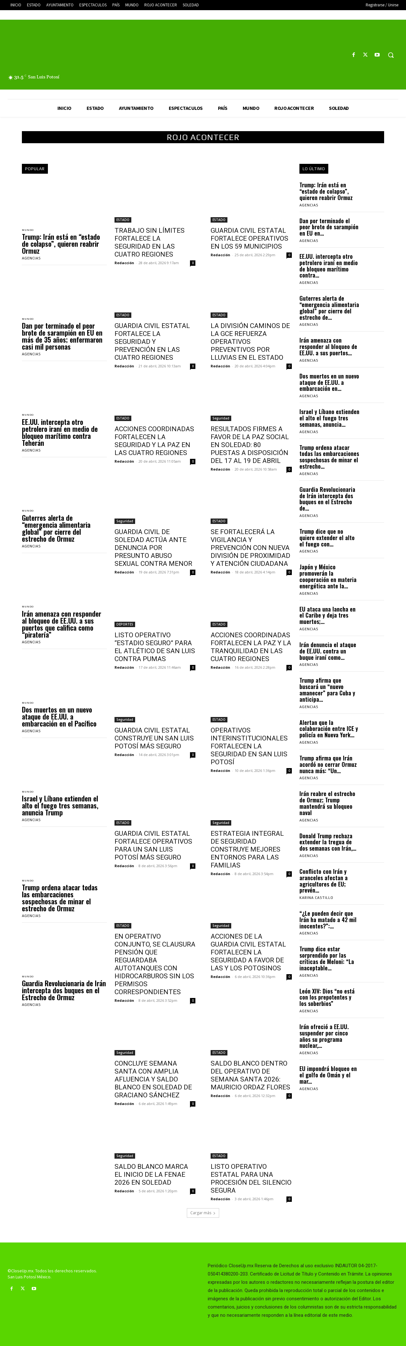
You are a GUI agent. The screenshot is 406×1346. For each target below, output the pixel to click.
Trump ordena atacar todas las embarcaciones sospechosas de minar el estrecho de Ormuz (60, 904)
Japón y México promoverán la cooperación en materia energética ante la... (328, 576)
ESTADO (122, 220)
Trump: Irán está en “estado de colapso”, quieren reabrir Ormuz (61, 244)
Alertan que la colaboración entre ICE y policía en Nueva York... (328, 728)
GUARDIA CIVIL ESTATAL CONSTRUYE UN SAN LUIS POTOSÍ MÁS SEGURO (154, 738)
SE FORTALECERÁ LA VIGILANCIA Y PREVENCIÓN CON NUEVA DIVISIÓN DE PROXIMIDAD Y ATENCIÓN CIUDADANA (250, 547)
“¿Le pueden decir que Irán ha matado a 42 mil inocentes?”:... (328, 919)
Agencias (31, 259)
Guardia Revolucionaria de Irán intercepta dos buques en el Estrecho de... (327, 498)
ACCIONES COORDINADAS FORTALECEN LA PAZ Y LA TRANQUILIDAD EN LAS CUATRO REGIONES (251, 647)
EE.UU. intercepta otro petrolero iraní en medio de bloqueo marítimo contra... (328, 265)
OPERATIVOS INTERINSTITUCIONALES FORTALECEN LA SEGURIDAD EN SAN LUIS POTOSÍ (249, 746)
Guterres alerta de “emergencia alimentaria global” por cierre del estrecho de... (329, 307)
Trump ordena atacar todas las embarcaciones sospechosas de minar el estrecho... (329, 456)
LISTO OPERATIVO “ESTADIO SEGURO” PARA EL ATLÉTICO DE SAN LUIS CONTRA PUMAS (155, 647)
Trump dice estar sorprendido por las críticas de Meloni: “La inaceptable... (326, 958)
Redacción (124, 262)
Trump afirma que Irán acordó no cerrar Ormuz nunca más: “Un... (328, 764)
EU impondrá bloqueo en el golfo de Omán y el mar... (328, 1074)
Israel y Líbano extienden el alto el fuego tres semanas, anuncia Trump (60, 811)
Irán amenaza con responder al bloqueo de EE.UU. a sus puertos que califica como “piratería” (61, 628)
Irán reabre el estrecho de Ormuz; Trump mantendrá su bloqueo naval (327, 802)
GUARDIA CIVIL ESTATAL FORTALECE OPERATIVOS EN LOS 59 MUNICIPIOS (249, 238)
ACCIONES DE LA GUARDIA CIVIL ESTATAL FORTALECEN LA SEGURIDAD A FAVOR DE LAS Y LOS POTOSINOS (248, 952)
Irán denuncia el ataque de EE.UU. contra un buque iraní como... (327, 650)
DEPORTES (124, 624)
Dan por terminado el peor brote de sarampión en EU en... (328, 227)
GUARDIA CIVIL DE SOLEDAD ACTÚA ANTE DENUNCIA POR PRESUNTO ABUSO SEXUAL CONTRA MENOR (153, 547)
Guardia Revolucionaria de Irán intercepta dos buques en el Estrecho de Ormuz (64, 998)
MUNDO (29, 230)
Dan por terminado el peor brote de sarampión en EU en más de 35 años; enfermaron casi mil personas (62, 337)
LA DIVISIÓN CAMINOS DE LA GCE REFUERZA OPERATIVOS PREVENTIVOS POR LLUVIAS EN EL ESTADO (250, 341)
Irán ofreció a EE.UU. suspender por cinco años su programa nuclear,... (324, 1035)
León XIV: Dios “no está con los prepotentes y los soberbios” (327, 997)
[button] (390, 55)
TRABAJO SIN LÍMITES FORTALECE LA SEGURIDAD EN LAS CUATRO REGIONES (150, 242)
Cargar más (203, 1212)
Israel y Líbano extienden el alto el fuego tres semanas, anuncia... (329, 417)
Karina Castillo (316, 898)
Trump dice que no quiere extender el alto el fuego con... (327, 537)
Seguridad (221, 418)
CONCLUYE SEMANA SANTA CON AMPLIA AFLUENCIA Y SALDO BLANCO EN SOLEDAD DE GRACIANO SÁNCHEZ (153, 1079)
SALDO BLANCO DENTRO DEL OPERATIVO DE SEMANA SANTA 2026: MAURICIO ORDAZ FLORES (250, 1075)
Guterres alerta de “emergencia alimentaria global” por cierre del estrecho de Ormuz (56, 531)
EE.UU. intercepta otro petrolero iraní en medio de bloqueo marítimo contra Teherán (60, 434)
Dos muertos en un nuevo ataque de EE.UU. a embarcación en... (329, 382)
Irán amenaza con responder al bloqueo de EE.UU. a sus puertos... (328, 346)
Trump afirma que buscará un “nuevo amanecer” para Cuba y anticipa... (327, 689)
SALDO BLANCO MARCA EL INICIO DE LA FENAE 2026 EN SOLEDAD (151, 1174)
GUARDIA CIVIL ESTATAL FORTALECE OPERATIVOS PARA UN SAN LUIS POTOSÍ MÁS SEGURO (153, 845)
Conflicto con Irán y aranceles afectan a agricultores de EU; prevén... (323, 880)
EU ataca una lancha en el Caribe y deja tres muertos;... (327, 615)
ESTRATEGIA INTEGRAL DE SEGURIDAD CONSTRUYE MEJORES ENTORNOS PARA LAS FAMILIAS (247, 849)
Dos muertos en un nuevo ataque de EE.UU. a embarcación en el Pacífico (59, 721)
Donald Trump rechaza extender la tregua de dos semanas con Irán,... (327, 842)
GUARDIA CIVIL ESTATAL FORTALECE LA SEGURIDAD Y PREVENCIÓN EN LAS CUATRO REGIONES (152, 341)
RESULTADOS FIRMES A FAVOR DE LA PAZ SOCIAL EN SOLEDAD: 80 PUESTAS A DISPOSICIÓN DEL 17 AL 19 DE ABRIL (250, 445)
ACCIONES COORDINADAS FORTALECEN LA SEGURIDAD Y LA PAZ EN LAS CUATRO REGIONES (154, 441)
